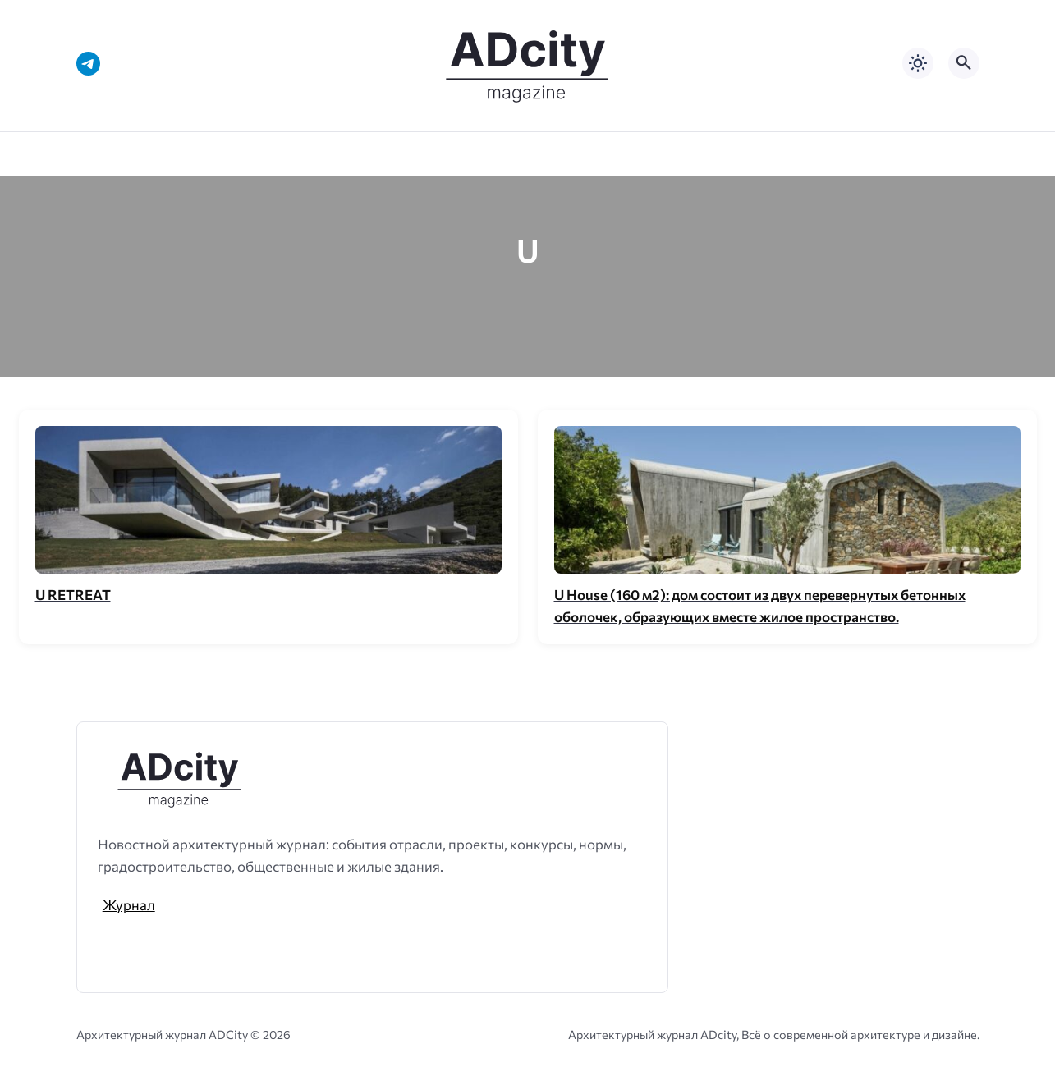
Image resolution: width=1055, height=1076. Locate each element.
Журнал (129, 904)
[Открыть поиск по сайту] (963, 63)
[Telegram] (88, 64)
